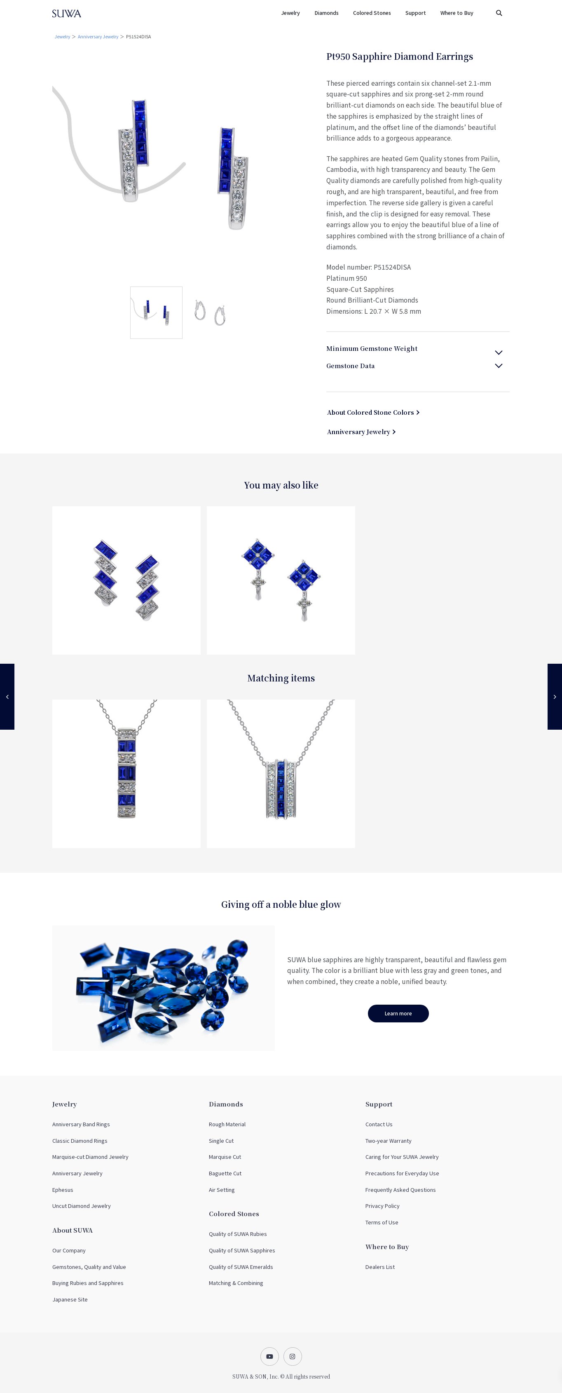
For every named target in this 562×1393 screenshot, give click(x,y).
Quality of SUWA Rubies (238, 1234)
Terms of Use (381, 1222)
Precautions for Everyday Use (402, 1173)
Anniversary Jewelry (98, 36)
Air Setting (222, 1189)
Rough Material (227, 1124)
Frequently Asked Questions (400, 1189)
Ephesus (62, 1189)
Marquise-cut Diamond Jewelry (90, 1156)
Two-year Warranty (388, 1140)
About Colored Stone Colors (370, 412)
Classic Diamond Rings (80, 1140)
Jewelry (62, 36)
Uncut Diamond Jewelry (81, 1206)
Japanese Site (70, 1299)
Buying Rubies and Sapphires (88, 1283)
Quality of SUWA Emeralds (241, 1267)
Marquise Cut (225, 1156)
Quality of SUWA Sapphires (242, 1250)
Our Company (69, 1250)
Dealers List (380, 1267)
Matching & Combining (236, 1283)
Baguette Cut (225, 1173)
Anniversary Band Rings (81, 1124)
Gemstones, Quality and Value (89, 1267)
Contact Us (379, 1124)
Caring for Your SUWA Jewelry (402, 1156)
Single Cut (221, 1140)
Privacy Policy (382, 1206)
